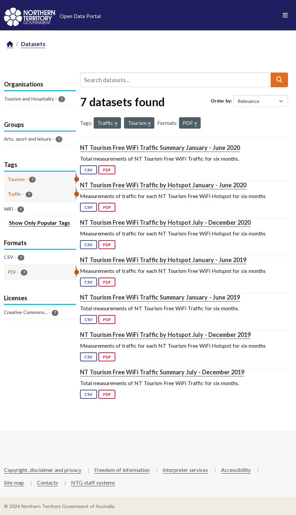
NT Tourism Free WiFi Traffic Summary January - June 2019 (160, 297)
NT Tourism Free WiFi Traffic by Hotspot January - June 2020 (163, 185)
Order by (221, 101)
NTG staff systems (93, 482)
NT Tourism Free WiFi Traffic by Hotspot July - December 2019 (165, 334)
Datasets (33, 43)
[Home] (10, 44)
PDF (107, 169)
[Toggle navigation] (285, 15)
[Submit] (279, 79)
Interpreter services (185, 470)
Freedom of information (122, 470)
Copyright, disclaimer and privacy (42, 470)
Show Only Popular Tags (39, 222)
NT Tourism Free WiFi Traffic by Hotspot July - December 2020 (165, 222)
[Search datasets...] (175, 79)
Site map (14, 482)
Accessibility (236, 470)
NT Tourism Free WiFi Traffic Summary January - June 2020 (160, 147)
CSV (88, 169)
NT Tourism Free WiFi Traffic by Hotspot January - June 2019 (163, 260)
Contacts (47, 482)
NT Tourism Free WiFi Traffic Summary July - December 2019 (162, 372)
